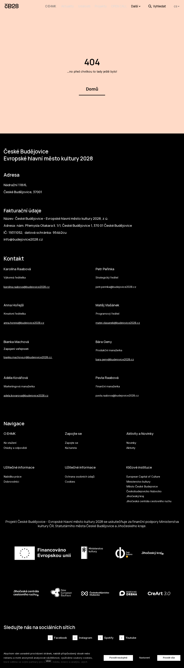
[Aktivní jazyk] (176, 6)
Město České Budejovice (142, 485)
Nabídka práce (13, 475)
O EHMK (10, 431)
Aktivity (130, 446)
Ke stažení (10, 441)
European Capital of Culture (143, 475)
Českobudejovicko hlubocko (144, 490)
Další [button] (136, 6)
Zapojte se (74, 431)
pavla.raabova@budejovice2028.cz (117, 393)
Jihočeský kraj (135, 495)
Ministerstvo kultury (138, 480)
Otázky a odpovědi (15, 446)
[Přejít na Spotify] (106, 637)
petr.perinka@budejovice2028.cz (116, 283)
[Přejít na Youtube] (127, 637)
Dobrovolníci (11, 480)
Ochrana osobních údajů (80, 475)
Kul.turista (71, 446)
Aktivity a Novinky (141, 431)
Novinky (131, 441)
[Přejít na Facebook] (57, 637)
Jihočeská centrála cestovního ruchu (148, 500)
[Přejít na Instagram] (82, 637)
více (48, 661)
